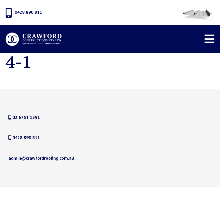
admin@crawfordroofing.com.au (41, 158)
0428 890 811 (24, 137)
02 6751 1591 (24, 117)
